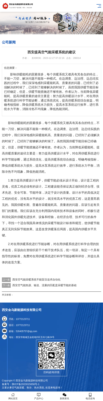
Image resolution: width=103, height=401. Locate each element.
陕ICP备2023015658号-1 (25, 384)
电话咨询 (90, 396)
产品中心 (39, 396)
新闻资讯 (64, 396)
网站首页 (13, 396)
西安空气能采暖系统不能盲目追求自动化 (36, 279)
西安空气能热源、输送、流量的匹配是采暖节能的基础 (44, 285)
